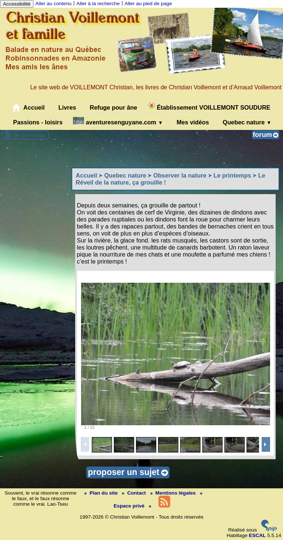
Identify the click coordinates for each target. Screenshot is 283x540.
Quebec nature (246, 122)
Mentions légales (173, 493)
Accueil (29, 107)
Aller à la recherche (98, 3)
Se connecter (29, 135)
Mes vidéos (191, 122)
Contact (134, 493)
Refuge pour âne (112, 107)
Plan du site (101, 493)
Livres (65, 107)
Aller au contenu (53, 3)
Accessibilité (17, 4)
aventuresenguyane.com (118, 121)
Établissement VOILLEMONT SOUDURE (209, 106)
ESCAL (257, 535)
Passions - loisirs (36, 122)
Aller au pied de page (148, 3)
